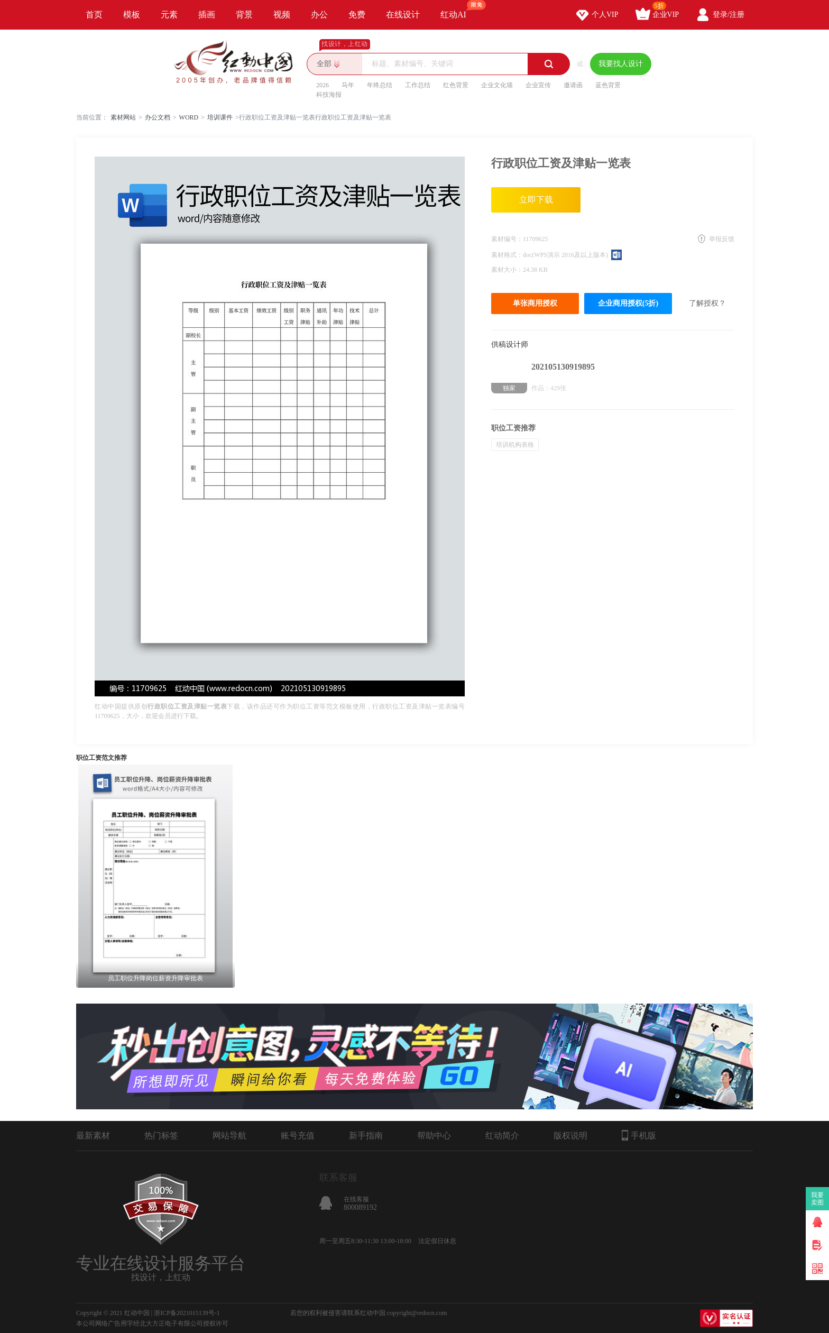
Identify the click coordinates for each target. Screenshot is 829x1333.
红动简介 (502, 1135)
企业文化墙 (497, 85)
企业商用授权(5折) (628, 303)
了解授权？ (707, 303)
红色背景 (455, 85)
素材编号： (507, 239)
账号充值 (298, 1135)
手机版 (639, 1135)
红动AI (458, 9)
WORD (189, 117)
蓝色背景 (608, 85)
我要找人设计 (620, 64)
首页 (94, 14)
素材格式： (507, 255)
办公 (319, 14)
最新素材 (93, 1135)
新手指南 (366, 1135)
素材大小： (507, 269)
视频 (281, 14)
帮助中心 (434, 1135)
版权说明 (570, 1135)
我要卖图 (817, 1198)
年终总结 (379, 85)
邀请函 (573, 85)
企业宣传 (538, 85)
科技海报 (329, 94)
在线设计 (403, 14)
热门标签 (161, 1135)
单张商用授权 (535, 303)
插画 (206, 14)
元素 (169, 14)
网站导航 (229, 1135)
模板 (131, 14)
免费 (356, 14)
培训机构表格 (515, 444)
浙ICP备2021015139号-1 (187, 1313)
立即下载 (536, 199)
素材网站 (123, 117)
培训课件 (220, 117)
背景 (244, 14)
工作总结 (417, 85)
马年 (348, 85)
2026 (322, 85)
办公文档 (157, 117)
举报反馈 (721, 239)
